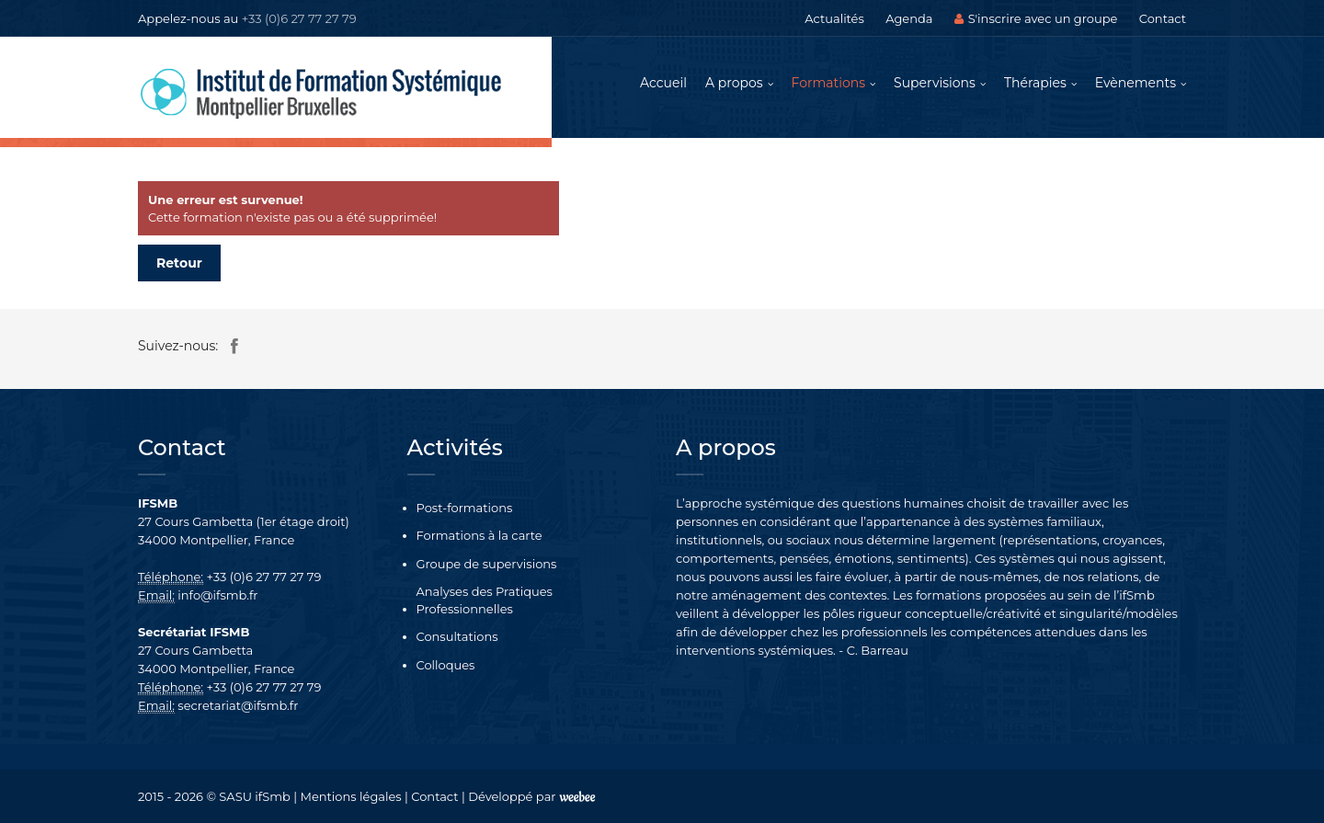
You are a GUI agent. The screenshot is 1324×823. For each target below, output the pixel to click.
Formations (829, 82)
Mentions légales (351, 796)
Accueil (663, 82)
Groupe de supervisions (487, 563)
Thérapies (1035, 82)
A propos (734, 82)
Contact (1162, 18)
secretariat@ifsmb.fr (237, 705)
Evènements (1135, 82)
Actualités (834, 18)
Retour (179, 263)
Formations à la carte (479, 535)
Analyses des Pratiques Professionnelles (485, 600)
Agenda (908, 18)
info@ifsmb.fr (217, 595)
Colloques (446, 664)
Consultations (457, 636)
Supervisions (935, 82)
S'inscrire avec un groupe (1036, 18)
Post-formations (465, 507)
